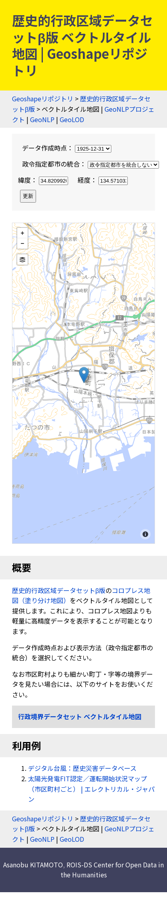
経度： (103, 180)
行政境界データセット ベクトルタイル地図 (79, 716)
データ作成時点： (66, 148)
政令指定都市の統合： (90, 164)
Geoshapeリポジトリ (42, 98)
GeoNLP (42, 119)
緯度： (44, 180)
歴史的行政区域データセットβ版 (58, 590)
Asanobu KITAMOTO (33, 864)
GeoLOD (72, 119)
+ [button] (22, 233)
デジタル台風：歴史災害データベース (82, 768)
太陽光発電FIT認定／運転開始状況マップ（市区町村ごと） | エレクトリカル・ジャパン (91, 789)
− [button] (22, 243)
